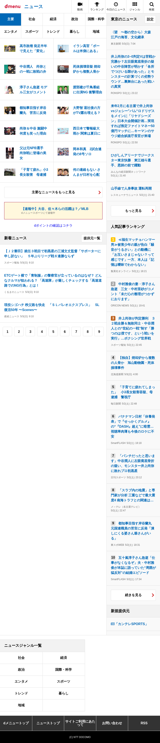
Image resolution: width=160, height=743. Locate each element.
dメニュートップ (16, 723)
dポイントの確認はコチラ (53, 225)
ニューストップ (48, 723)
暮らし (75, 31)
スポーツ (32, 31)
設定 (150, 19)
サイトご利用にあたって (80, 723)
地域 (96, 31)
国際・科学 (96, 19)
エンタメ (10, 31)
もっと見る (133, 210)
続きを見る (133, 595)
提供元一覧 (92, 238)
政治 (74, 19)
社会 (32, 19)
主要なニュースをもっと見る (53, 192)
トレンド (53, 31)
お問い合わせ (112, 723)
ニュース (33, 6)
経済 (53, 19)
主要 (10, 19)
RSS (144, 723)
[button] (134, 6)
